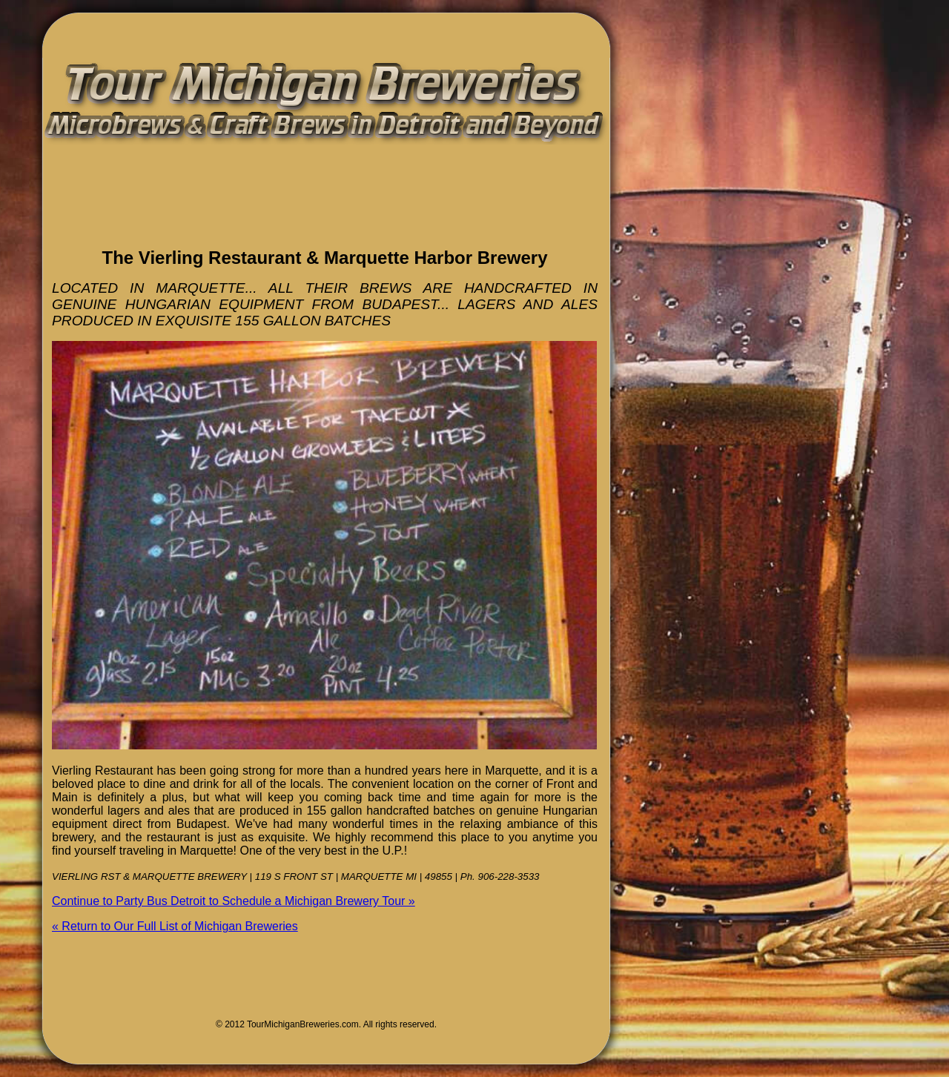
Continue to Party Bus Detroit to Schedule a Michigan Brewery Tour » (233, 901)
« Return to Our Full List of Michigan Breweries (175, 926)
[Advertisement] (225, 210)
